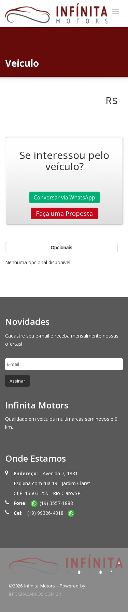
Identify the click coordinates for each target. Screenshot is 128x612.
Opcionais (61, 247)
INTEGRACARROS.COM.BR (35, 594)
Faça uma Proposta (64, 213)
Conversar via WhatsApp (64, 197)
